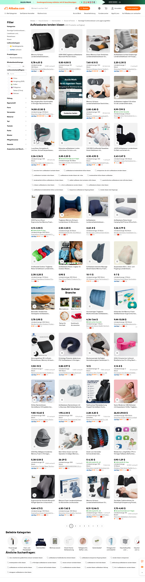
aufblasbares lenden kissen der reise (70, 175)
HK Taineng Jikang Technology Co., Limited (98, 279)
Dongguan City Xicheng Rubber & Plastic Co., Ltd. (126, 373)
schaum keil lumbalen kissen (46, 567)
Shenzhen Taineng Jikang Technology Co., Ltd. (43, 419)
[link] (142, 561)
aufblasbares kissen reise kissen (97, 185)
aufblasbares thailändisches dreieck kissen (61, 558)
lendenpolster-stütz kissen (16, 562)
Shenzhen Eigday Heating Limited (125, 417)
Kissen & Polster (69, 21)
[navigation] (17, 273)
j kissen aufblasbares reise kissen (43, 185)
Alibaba (32, 21)
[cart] (106, 9)
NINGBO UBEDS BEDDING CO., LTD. (70, 466)
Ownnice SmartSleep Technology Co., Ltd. (126, 279)
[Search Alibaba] (52, 8)
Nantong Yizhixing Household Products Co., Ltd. (98, 116)
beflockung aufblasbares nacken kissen (123, 562)
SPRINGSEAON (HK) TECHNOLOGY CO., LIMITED (70, 232)
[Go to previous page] (67, 526)
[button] (76, 8)
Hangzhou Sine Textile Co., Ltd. (96, 373)
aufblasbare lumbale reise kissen (43, 175)
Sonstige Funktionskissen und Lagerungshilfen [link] (94, 21)
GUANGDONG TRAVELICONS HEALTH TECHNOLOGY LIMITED (70, 69)
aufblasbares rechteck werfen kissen (19, 567)
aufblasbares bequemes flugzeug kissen (93, 558)
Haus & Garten (43, 21)
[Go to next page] (102, 526)
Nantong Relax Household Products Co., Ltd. (98, 163)
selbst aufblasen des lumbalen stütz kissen (81, 180)
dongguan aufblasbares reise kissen (19, 572)
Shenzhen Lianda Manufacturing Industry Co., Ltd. (43, 69)
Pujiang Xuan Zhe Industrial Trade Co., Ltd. (70, 419)
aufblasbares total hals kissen (95, 562)
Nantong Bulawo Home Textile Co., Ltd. (98, 69)
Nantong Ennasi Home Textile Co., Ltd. (43, 373)
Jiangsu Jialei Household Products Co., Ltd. (98, 515)
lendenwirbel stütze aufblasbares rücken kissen (47, 180)
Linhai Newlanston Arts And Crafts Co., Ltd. (70, 373)
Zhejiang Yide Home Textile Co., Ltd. (126, 468)
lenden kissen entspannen (120, 558)
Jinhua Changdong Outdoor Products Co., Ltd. (43, 279)
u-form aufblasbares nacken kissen (70, 185)
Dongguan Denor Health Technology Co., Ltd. (98, 326)
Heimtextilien (56, 21)
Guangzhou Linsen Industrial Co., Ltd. (43, 234)
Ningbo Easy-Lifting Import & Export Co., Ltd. (98, 232)
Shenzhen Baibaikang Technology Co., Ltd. (126, 517)
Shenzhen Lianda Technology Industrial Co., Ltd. (98, 468)
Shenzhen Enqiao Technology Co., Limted (70, 162)
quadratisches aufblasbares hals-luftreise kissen (116, 180)
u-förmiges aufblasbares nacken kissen (43, 562)
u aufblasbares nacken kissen (70, 567)
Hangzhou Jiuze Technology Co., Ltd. (126, 161)
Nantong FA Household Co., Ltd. (97, 419)
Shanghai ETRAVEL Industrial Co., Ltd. (126, 69)
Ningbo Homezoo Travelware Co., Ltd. (126, 232)
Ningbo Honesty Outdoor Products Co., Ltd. (43, 324)
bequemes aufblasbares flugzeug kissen (80, 190)
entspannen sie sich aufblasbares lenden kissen (110, 170)
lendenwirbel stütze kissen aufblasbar (100, 175)
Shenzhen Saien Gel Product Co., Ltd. (43, 114)
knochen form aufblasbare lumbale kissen (46, 170)
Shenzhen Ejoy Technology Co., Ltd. (126, 116)
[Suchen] (84, 8)
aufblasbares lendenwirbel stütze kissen (77, 170)
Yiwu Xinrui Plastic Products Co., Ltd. (70, 279)
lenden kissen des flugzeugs (108, 190)
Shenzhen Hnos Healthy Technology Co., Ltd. (70, 513)
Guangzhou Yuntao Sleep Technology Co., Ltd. (43, 466)
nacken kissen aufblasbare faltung (96, 567)
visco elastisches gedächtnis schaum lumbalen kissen (25, 558)
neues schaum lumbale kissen (70, 562)
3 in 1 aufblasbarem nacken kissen (123, 567)
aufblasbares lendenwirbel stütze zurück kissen (47, 190)
